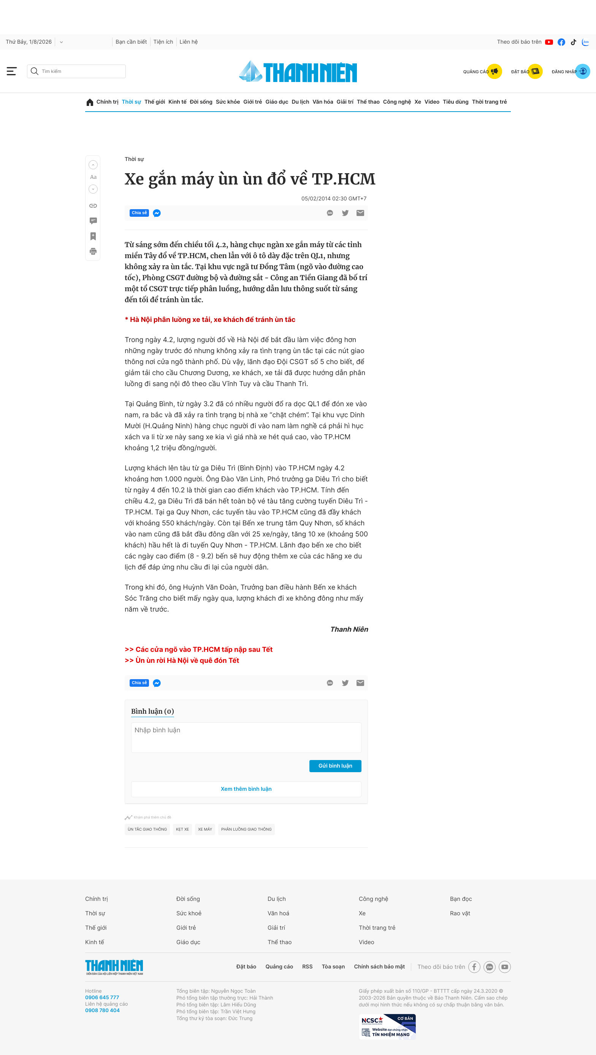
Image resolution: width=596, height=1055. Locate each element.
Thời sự (131, 102)
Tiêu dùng (456, 102)
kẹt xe (182, 829)
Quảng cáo (279, 967)
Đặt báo (246, 967)
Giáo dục (276, 102)
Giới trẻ (252, 102)
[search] (76, 71)
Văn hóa (322, 102)
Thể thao (368, 102)
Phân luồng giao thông (246, 829)
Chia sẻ (139, 213)
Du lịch (300, 102)
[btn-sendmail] (360, 213)
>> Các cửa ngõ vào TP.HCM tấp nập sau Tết (199, 650)
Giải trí (345, 102)
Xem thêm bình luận (246, 789)
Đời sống (201, 102)
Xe (417, 102)
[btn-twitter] (345, 213)
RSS (307, 967)
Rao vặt (460, 913)
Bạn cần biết (131, 42)
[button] (93, 164)
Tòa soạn (333, 967)
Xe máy (205, 829)
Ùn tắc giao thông (147, 829)
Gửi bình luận (335, 766)
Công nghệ (397, 102)
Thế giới (154, 102)
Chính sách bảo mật (379, 967)
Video (432, 102)
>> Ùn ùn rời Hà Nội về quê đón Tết (182, 661)
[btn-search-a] (34, 71)
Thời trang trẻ (489, 102)
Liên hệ (189, 42)
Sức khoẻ (188, 913)
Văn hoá (278, 913)
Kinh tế (177, 102)
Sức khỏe (228, 102)
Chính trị (108, 102)
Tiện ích (163, 42)
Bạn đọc (461, 898)
